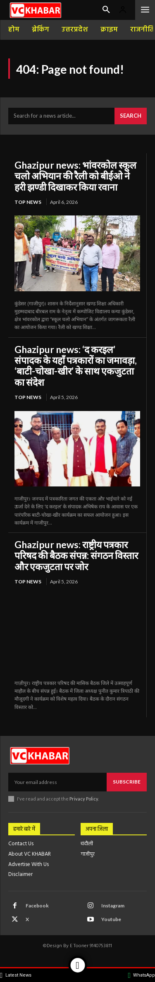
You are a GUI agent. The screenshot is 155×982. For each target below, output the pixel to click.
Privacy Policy (83, 798)
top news (27, 202)
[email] (57, 782)
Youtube (111, 919)
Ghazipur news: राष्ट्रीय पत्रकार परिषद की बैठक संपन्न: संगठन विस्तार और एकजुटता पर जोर (76, 555)
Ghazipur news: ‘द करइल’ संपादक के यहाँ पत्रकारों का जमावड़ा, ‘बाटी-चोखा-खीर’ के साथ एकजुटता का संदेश (75, 365)
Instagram (112, 905)
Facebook (37, 905)
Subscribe (127, 782)
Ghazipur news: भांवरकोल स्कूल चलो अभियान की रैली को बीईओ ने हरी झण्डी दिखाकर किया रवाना (75, 176)
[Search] (130, 116)
